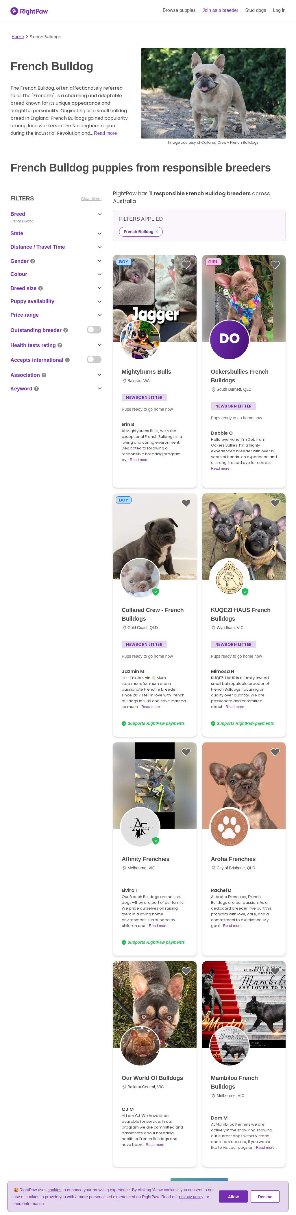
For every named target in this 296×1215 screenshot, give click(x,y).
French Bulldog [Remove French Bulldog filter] (141, 231)
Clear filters (91, 198)
